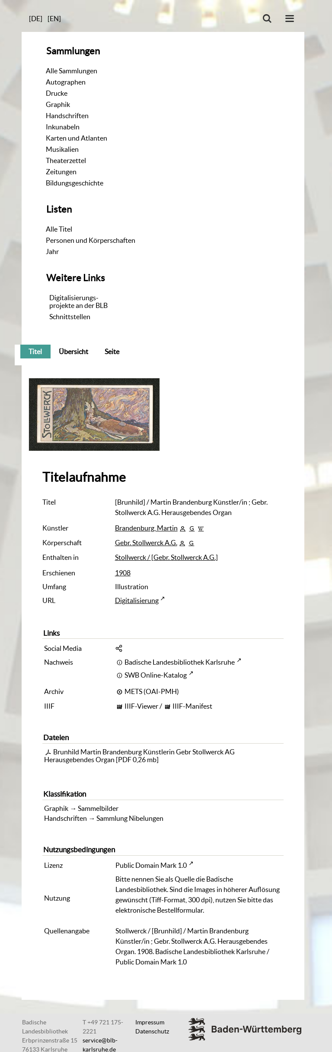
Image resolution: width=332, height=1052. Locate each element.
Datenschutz (152, 1031)
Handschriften (67, 115)
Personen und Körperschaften (90, 240)
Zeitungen (61, 172)
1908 (123, 573)
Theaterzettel (66, 160)
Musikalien (62, 149)
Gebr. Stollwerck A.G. (146, 542)
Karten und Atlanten (76, 138)
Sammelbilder (98, 808)
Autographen (66, 82)
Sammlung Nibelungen (129, 818)
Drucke (56, 93)
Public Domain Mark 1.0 (151, 865)
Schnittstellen (69, 316)
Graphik (58, 104)
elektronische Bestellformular (159, 910)
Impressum (149, 1022)
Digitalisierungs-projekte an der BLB (78, 301)
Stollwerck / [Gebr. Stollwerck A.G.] (166, 557)
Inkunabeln (63, 127)
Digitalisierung (137, 600)
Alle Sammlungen (71, 71)
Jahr (52, 251)
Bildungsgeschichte (74, 183)
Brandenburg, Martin (146, 528)
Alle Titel (59, 229)
